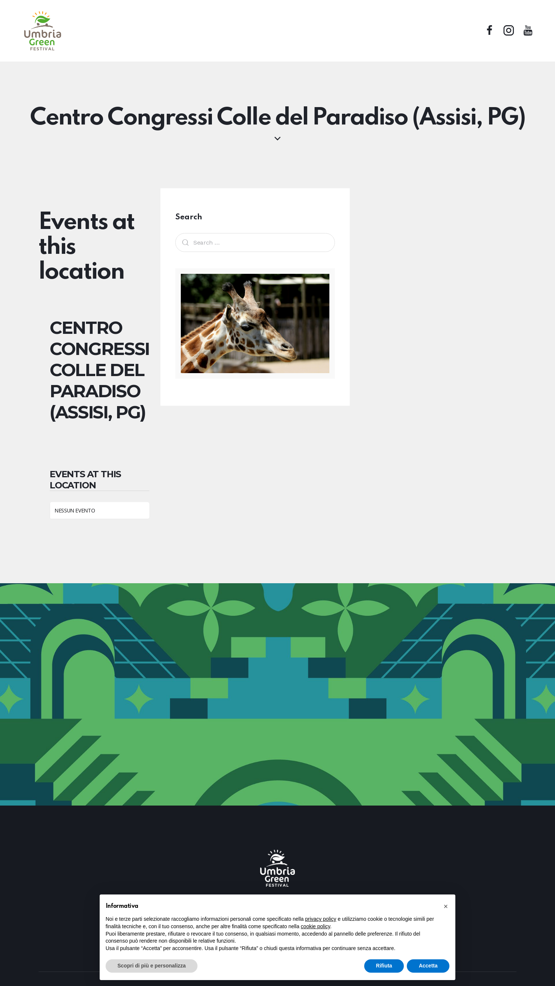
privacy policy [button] (320, 919)
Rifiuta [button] (384, 966)
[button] (446, 906)
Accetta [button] (428, 966)
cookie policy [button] (315, 926)
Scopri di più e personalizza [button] (151, 966)
